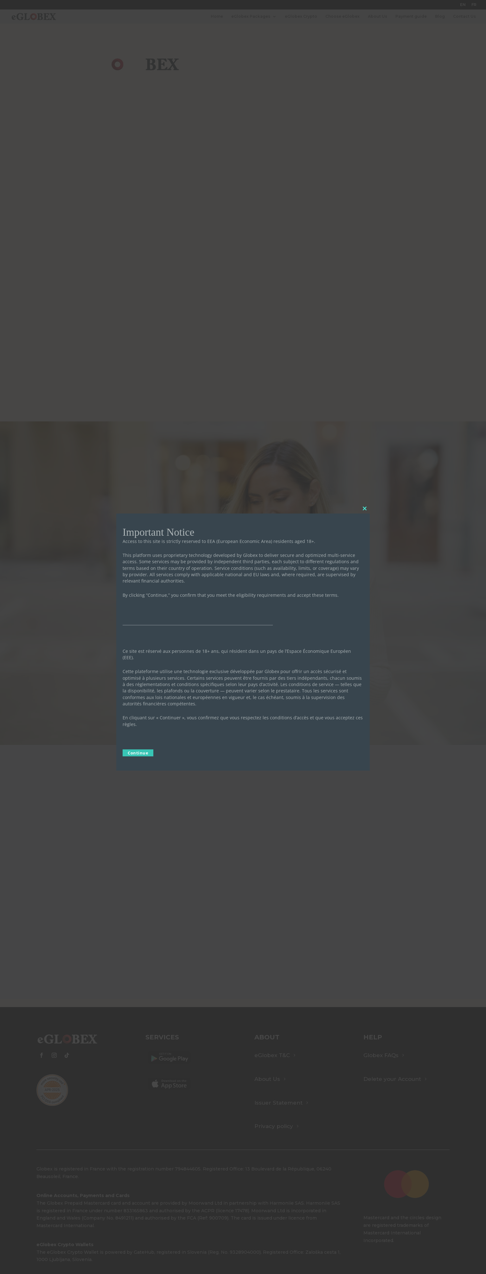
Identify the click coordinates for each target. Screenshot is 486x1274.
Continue (138, 753)
